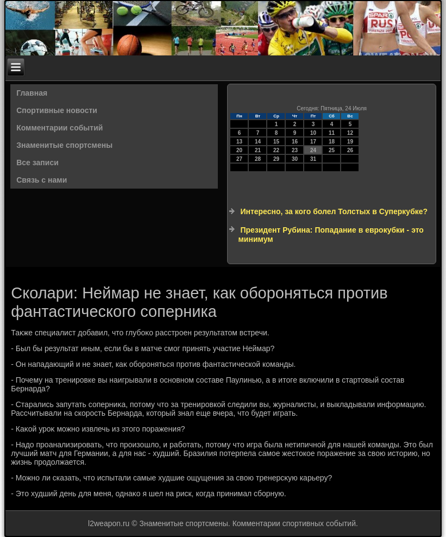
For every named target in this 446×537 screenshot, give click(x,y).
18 (332, 142)
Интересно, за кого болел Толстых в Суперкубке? (334, 211)
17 (313, 142)
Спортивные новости (56, 110)
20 (239, 150)
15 (276, 142)
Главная (31, 93)
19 (350, 142)
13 (239, 142)
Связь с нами (41, 180)
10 (313, 133)
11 (332, 133)
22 (276, 150)
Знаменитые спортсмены (64, 145)
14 (258, 142)
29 (276, 159)
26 (350, 150)
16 (295, 142)
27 (239, 159)
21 (258, 150)
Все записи (37, 162)
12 (350, 133)
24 (313, 150)
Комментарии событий (59, 127)
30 (295, 159)
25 (332, 150)
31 (313, 159)
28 (258, 159)
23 (295, 150)
